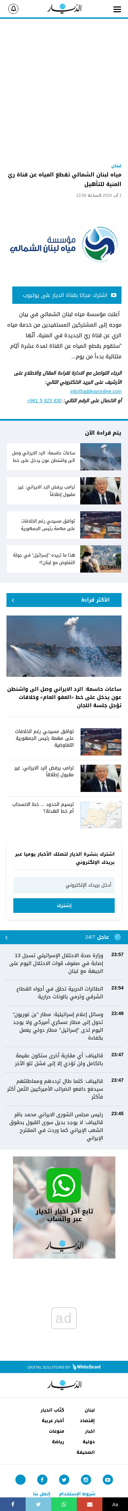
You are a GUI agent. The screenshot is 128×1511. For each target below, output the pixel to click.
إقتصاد (87, 1420)
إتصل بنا (42, 1494)
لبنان (90, 1410)
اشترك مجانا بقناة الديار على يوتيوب (69, 295)
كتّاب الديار (52, 1410)
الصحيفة (85, 1452)
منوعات (56, 1431)
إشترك (64, 905)
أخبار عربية (53, 1420)
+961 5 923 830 (44, 400)
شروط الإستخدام (77, 1494)
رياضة (58, 1441)
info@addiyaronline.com (96, 391)
